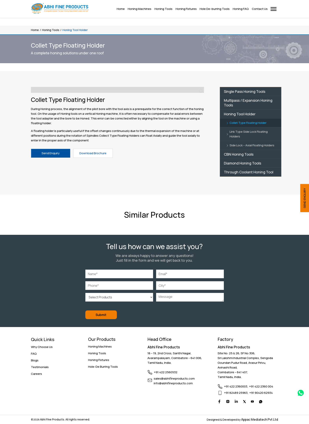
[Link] (250, 122)
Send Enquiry (51, 153)
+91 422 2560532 (165, 372)
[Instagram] (228, 402)
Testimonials (40, 367)
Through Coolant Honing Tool (248, 172)
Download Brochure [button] (92, 153)
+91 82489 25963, (236, 393)
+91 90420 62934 (261, 393)
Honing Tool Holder (240, 114)
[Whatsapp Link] (300, 393)
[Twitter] (244, 402)
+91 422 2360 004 (261, 386)
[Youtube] (252, 402)
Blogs (34, 360)
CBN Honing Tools (238, 154)
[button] (273, 9)
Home (35, 30)
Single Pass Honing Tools (244, 91)
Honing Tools (50, 30)
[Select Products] (119, 297)
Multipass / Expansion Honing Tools (248, 102)
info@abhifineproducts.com (173, 383)
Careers (36, 374)
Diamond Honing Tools (242, 163)
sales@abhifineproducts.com (174, 378)
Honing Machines (100, 346)
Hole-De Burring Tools (103, 367)
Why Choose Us (42, 347)
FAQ (34, 354)
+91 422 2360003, (236, 386)
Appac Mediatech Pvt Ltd (259, 419)
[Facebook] (219, 402)
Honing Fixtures (98, 360)
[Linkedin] (236, 402)
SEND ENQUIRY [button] (304, 198)
